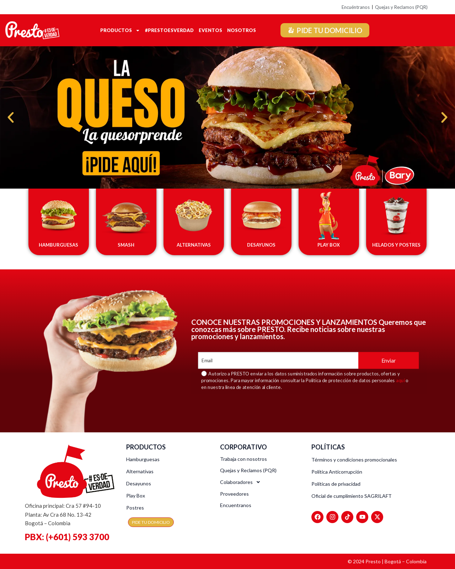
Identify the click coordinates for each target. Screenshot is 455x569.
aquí (400, 380)
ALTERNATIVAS (194, 245)
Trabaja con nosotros (243, 459)
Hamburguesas (143, 459)
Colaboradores (242, 482)
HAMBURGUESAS (58, 245)
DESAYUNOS (261, 245)
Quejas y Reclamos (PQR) (401, 7)
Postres (135, 508)
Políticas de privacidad (335, 484)
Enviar (388, 360)
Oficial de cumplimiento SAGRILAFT (351, 496)
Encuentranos (235, 505)
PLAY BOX (328, 245)
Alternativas (140, 471)
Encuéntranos (356, 7)
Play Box (135, 495)
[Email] (278, 360)
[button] (11, 117)
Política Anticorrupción (336, 472)
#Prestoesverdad (169, 30)
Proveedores (234, 494)
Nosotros (241, 30)
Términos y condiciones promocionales (354, 460)
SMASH (126, 245)
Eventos (210, 30)
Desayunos (138, 483)
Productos (120, 30)
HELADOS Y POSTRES (396, 245)
